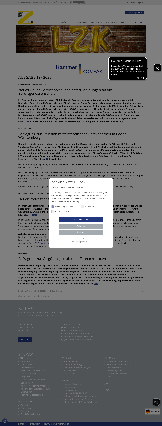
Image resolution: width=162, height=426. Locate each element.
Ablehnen (81, 226)
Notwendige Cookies (62, 206)
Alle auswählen (81, 220)
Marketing (87, 206)
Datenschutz (85, 242)
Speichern (81, 232)
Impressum (76, 242)
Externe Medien (60, 211)
